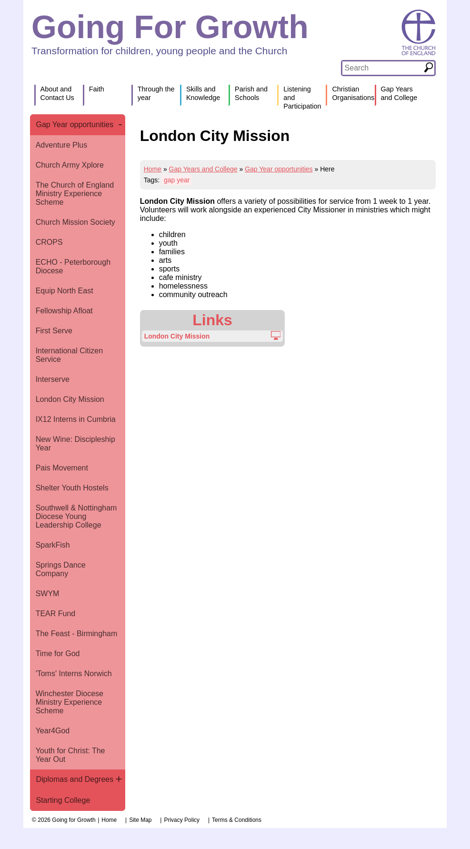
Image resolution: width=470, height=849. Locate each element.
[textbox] (382, 68)
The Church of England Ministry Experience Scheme (75, 193)
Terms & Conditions (236, 820)
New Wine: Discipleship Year (75, 443)
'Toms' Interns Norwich (74, 673)
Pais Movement (62, 468)
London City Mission (70, 399)
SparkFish (53, 545)
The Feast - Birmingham (77, 633)
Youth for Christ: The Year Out (70, 755)
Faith (96, 89)
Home (152, 169)
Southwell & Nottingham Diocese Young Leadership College (76, 516)
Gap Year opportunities (74, 124)
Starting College (63, 800)
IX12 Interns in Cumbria (76, 419)
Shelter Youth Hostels (72, 488)
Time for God (58, 653)
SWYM (48, 593)
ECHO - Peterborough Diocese (73, 266)
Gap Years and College (203, 169)
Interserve (53, 379)
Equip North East (64, 291)
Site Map (140, 820)
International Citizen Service (69, 355)
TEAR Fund (56, 613)
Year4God (53, 731)
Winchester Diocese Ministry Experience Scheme (69, 702)
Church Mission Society (75, 222)
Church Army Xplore (70, 165)
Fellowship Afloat (64, 311)
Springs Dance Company (61, 569)
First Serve (54, 331)
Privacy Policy (182, 820)
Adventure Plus (62, 145)
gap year (177, 180)
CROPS (49, 242)
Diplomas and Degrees (74, 779)
